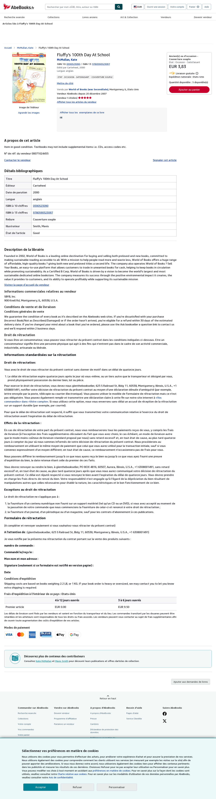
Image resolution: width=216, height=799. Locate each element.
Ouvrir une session (156, 6)
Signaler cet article (165, 160)
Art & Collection (129, 17)
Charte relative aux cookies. (73, 773)
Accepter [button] (40, 787)
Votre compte (177, 6)
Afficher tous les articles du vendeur (76, 101)
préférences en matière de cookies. (112, 770)
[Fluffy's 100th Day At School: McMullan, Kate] (29, 77)
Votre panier (24, 735)
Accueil (8, 47)
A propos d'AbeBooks (100, 713)
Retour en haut (108, 698)
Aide (206, 6)
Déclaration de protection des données (104, 731)
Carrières (94, 724)
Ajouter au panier (189, 89)
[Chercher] (118, 7)
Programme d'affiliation (65, 718)
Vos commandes (26, 729)
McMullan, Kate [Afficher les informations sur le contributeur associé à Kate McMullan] (25, 47)
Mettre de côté (65, 83)
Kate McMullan (44, 661)
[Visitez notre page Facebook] (165, 714)
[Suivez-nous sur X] (165, 721)
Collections (54, 17)
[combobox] (80, 7)
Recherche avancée (14, 17)
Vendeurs (166, 17)
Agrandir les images (29, 112)
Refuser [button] (77, 787)
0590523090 (73, 64)
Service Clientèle (134, 718)
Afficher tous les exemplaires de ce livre (82, 112)
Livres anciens (89, 17)
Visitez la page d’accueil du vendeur (26, 284)
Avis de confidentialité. (61, 777)
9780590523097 (43, 212)
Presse (93, 718)
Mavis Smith (61, 661)
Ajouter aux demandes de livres (190, 681)
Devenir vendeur (203, 17)
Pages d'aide (132, 713)
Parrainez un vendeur (64, 724)
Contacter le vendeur (17, 160)
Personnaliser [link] (117, 787)
